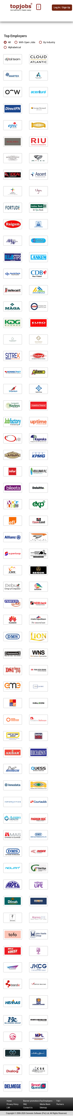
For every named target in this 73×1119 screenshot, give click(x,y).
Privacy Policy (12, 1104)
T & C (58, 1101)
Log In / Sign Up (62, 7)
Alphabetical (12, 47)
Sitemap (43, 1108)
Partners (60, 1104)
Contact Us (28, 1108)
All (7, 42)
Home (9, 1101)
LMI (8, 1108)
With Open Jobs (25, 42)
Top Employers (46, 1101)
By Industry (47, 42)
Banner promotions (31, 1101)
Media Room (45, 1104)
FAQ (25, 1104)
